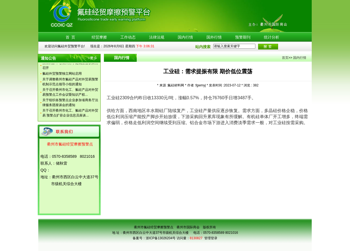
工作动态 (128, 37)
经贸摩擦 (99, 37)
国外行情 (214, 37)
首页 (285, 58)
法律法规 (156, 37)
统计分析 (271, 37)
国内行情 (185, 37)
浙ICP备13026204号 (161, 238)
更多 (93, 59)
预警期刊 (242, 37)
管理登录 (210, 238)
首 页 (70, 37)
